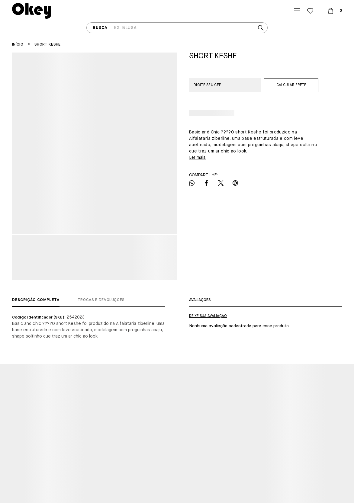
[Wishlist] (310, 11)
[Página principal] (31, 11)
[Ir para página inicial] (17, 44)
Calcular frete (291, 85)
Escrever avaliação (208, 316)
